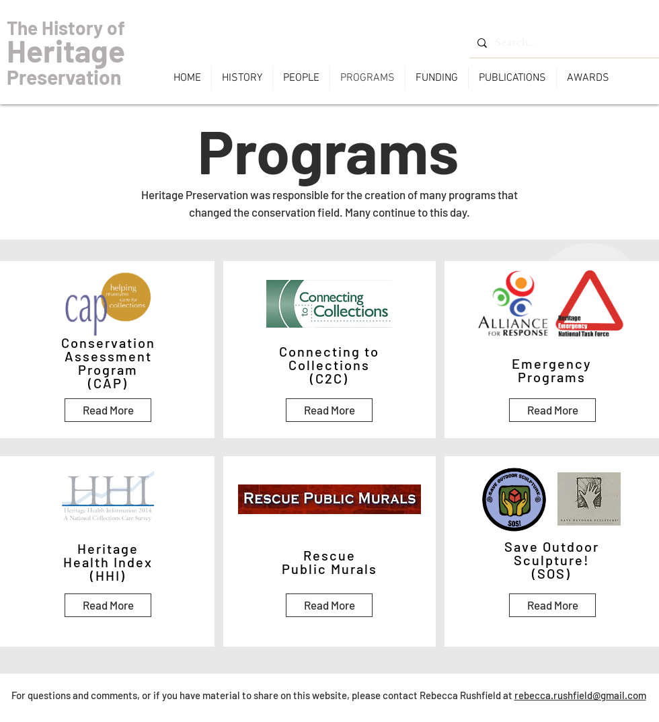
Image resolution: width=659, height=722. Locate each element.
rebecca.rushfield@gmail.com (580, 695)
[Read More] (108, 410)
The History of (66, 27)
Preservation (64, 77)
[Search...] (563, 42)
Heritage (66, 50)
